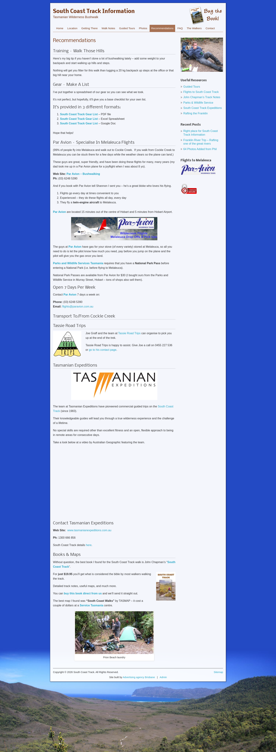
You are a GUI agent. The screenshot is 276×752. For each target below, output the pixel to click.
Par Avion (70, 294)
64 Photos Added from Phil (200, 149)
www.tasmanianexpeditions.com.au (89, 530)
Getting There (89, 28)
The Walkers (194, 28)
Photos (143, 28)
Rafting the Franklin (195, 113)
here (89, 545)
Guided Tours (127, 28)
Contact (210, 28)
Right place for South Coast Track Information (200, 132)
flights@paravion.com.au (77, 306)
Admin (163, 677)
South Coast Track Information (94, 11)
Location (72, 28)
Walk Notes (108, 28)
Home (59, 28)
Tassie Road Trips (129, 333)
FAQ (180, 28)
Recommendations (162, 28)
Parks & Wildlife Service (198, 102)
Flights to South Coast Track (201, 91)
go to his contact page (103, 349)
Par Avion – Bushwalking (83, 173)
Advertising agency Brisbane (139, 677)
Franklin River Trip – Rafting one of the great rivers (200, 142)
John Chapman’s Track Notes (201, 97)
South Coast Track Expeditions (202, 107)
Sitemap (218, 672)
